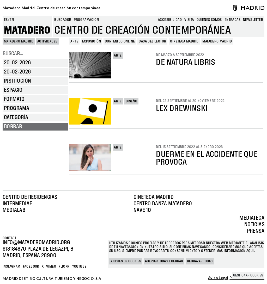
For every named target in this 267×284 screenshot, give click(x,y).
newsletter (253, 20)
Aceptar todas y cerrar (164, 261)
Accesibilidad (170, 20)
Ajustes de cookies (126, 261)
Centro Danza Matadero (163, 203)
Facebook (31, 266)
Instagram (11, 266)
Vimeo (51, 266)
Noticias (254, 224)
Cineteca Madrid (154, 197)
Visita (189, 20)
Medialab (14, 210)
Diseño (131, 101)
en (12, 20)
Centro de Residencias (30, 197)
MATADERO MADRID (18, 41)
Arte (118, 55)
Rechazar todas (200, 261)
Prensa (255, 231)
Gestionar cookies (248, 275)
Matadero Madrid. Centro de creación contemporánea (51, 8)
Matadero (27, 30)
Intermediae (17, 203)
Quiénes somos (209, 20)
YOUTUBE (79, 266)
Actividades (47, 41)
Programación (86, 20)
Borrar (13, 126)
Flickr (64, 266)
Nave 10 (142, 210)
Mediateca (251, 218)
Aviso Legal (218, 278)
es (6, 20)
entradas (232, 20)
